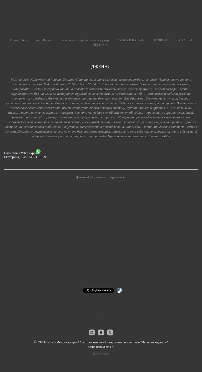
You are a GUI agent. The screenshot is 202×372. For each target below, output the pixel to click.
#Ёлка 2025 (100, 45)
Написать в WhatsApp (22, 152)
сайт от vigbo (101, 353)
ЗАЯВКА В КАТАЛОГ (131, 40)
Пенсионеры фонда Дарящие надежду (83, 40)
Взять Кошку (43, 40)
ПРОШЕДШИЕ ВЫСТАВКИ (172, 40)
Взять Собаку (19, 40)
